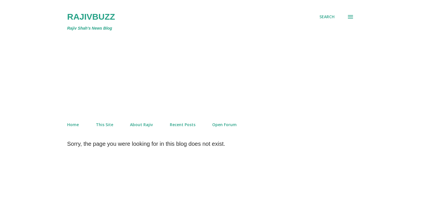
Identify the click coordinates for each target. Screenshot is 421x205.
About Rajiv (141, 124)
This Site (104, 124)
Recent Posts (182, 124)
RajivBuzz (91, 16)
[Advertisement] (187, 75)
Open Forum (224, 124)
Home (73, 124)
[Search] (327, 17)
